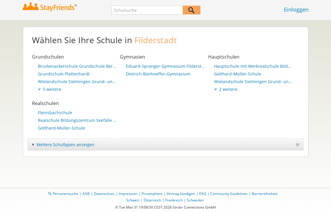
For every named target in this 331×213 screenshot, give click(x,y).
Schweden (195, 200)
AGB (86, 193)
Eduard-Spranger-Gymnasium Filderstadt (165, 66)
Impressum (128, 193)
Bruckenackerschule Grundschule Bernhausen (77, 66)
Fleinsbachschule (55, 112)
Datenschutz (104, 193)
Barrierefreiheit (264, 193)
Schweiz (132, 200)
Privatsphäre (152, 193)
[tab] (166, 144)
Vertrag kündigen (181, 193)
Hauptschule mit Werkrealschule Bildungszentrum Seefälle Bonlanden (253, 66)
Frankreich (174, 200)
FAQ (202, 193)
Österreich (152, 200)
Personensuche (65, 193)
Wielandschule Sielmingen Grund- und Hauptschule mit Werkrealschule (77, 81)
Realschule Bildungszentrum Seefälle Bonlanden (77, 120)
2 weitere (225, 89)
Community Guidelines (229, 193)
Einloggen (296, 9)
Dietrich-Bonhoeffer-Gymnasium (158, 74)
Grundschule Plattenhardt (64, 74)
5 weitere (49, 89)
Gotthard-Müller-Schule (237, 74)
